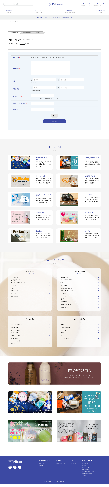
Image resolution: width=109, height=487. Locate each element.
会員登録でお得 (85, 471)
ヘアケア (13, 296)
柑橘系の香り (14, 329)
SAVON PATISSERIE (66, 282)
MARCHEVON (64, 309)
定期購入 (62, 327)
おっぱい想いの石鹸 (65, 307)
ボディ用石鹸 (14, 279)
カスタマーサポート (87, 463)
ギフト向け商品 (64, 340)
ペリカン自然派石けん (66, 290)
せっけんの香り (15, 340)
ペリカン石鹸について (44, 463)
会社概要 (41, 467)
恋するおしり (63, 304)
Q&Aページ (22, 44)
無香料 (13, 346)
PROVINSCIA (64, 279)
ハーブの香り (14, 335)
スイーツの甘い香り (16, 343)
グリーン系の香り (15, 338)
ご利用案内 (84, 467)
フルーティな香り (15, 332)
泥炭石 (62, 301)
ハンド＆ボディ (15, 293)
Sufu (61, 285)
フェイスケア (14, 288)
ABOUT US (41, 465)
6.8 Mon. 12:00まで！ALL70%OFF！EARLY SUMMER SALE (53, 17)
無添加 (62, 335)
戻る (54, 118)
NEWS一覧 (73, 465)
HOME (9, 21)
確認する (54, 124)
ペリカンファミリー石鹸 (66, 293)
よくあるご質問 (85, 469)
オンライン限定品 (65, 329)
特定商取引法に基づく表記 (88, 473)
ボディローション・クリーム (18, 285)
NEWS (72, 463)
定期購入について (60, 465)
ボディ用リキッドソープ (17, 282)
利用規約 (84, 478)
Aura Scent (63, 288)
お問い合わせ (85, 465)
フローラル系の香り (16, 327)
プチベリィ (63, 298)
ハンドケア (14, 290)
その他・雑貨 (14, 298)
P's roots (63, 296)
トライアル (63, 332)
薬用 (61, 338)
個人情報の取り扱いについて (88, 475)
